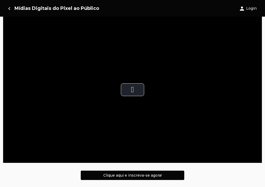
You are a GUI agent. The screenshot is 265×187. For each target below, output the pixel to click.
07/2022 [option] (142, 142)
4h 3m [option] (60, 142)
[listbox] (132, 142)
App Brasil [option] (100, 142)
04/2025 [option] (187, 142)
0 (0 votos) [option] (22, 142)
